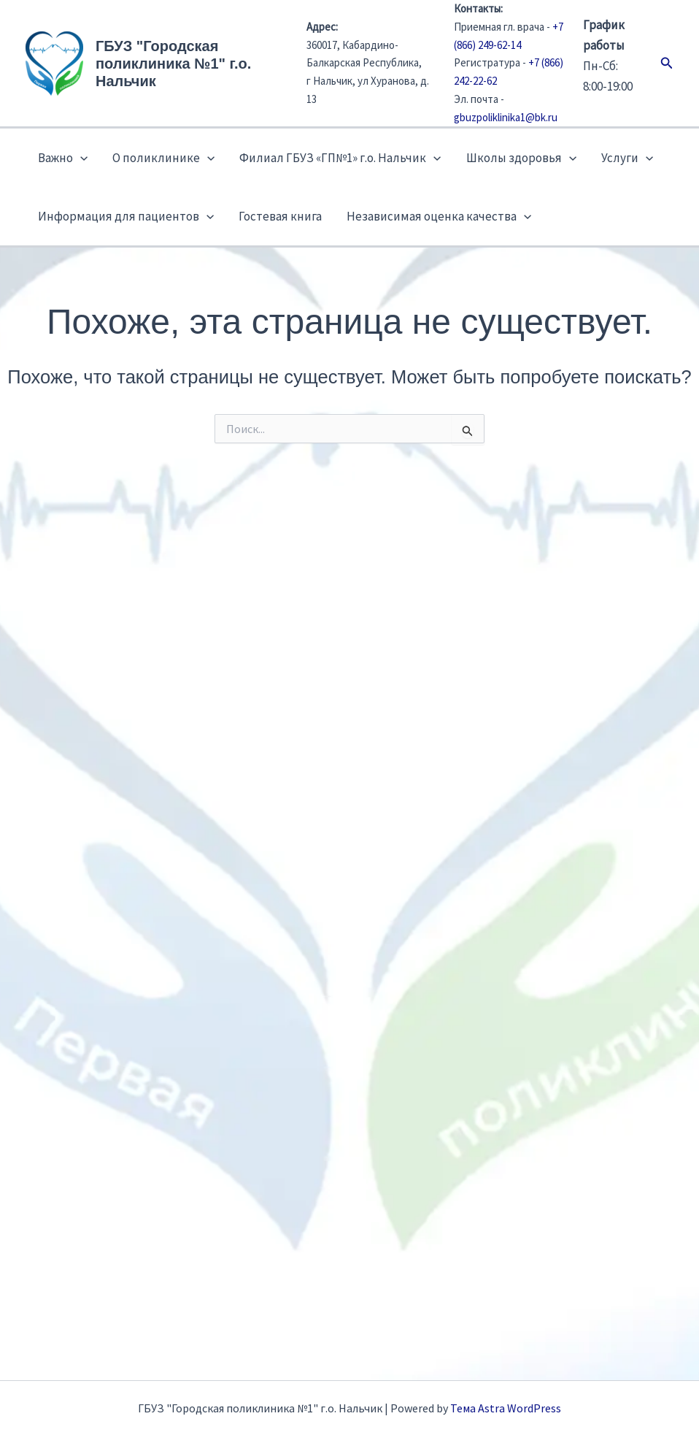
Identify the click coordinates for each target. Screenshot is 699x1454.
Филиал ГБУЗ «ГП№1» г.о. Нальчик (340, 158)
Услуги (627, 158)
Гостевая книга (280, 216)
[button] (666, 63)
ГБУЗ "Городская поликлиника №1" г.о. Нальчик (173, 63)
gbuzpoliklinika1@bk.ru (505, 117)
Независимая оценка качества (439, 216)
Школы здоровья (521, 158)
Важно (63, 158)
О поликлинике (163, 158)
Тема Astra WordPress (505, 1408)
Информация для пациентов (126, 216)
